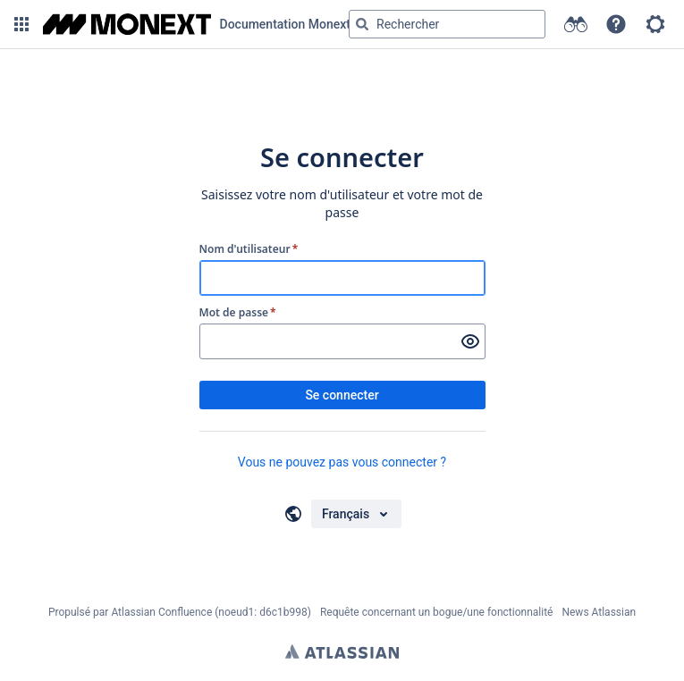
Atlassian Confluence (161, 612)
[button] (21, 24)
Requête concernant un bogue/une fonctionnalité (436, 612)
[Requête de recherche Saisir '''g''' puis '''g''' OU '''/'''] (447, 24)
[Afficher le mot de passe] (470, 341)
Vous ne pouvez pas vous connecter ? (342, 462)
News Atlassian (599, 612)
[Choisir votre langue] (356, 514)
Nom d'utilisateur (249, 249)
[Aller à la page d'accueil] (196, 24)
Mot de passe (237, 313)
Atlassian (342, 651)
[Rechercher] (362, 24)
